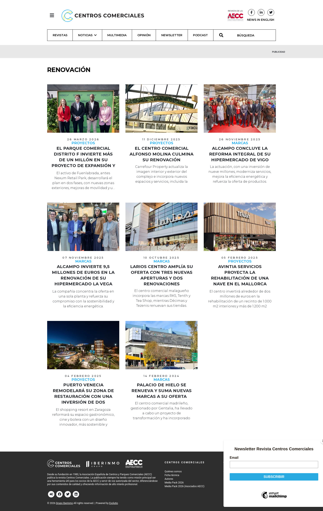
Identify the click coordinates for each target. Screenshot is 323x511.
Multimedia (116, 35)
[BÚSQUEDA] (248, 35)
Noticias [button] (87, 35)
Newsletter (171, 35)
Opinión (144, 35)
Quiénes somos (173, 471)
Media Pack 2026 (174, 482)
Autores (169, 478)
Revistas (60, 35)
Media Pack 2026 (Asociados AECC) (184, 486)
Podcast (200, 35)
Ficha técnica (172, 475)
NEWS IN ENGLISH (260, 20)
